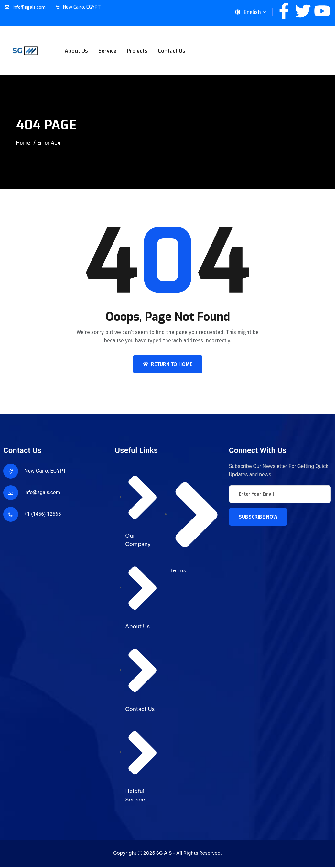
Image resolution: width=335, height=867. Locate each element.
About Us (76, 50)
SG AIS (164, 853)
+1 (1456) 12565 (43, 514)
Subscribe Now (258, 517)
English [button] (248, 12)
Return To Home (167, 364)
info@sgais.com (29, 7)
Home (23, 142)
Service (107, 50)
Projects (137, 50)
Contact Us (171, 50)
